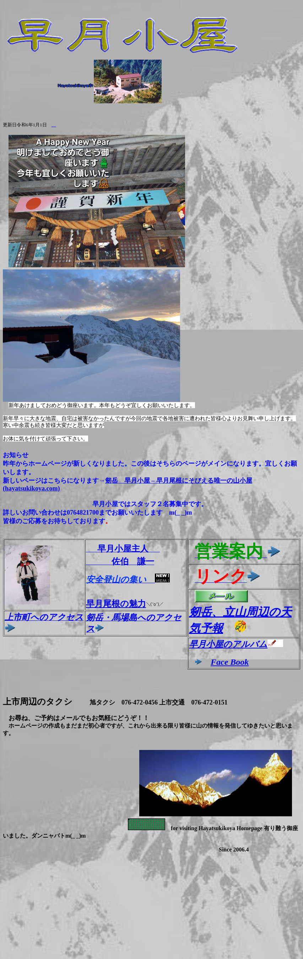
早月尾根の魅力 (124, 603)
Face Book (230, 662)
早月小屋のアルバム (228, 644)
